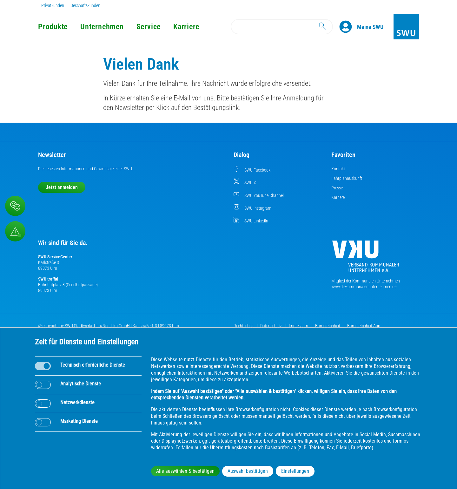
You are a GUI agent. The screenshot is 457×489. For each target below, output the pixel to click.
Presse (337, 187)
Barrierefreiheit (328, 325)
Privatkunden (52, 5)
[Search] (282, 26)
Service (148, 26)
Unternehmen (101, 26)
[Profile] (348, 26)
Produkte (53, 26)
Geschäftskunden (85, 5)
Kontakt (338, 168)
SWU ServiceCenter (55, 256)
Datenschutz (271, 325)
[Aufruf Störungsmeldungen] (15, 231)
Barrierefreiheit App (363, 325)
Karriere (186, 26)
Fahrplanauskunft (346, 178)
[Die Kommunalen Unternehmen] (365, 259)
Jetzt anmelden (62, 187)
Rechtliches (244, 325)
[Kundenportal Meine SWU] (370, 26)
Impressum (299, 325)
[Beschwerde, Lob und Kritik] (15, 206)
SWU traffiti (48, 279)
